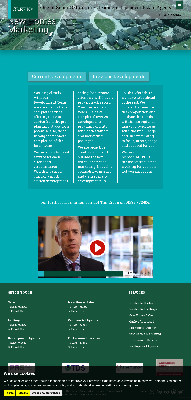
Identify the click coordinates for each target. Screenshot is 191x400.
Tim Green (109, 202)
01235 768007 (77, 307)
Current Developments (57, 76)
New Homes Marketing (145, 334)
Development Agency (143, 346)
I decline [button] (23, 392)
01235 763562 (170, 15)
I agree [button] (10, 392)
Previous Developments (119, 76)
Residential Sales (141, 303)
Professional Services (144, 340)
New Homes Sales (141, 315)
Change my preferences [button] (46, 392)
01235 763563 (17, 324)
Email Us (17, 311)
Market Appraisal (141, 321)
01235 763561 (17, 342)
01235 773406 (137, 202)
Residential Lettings (143, 309)
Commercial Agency (143, 327)
